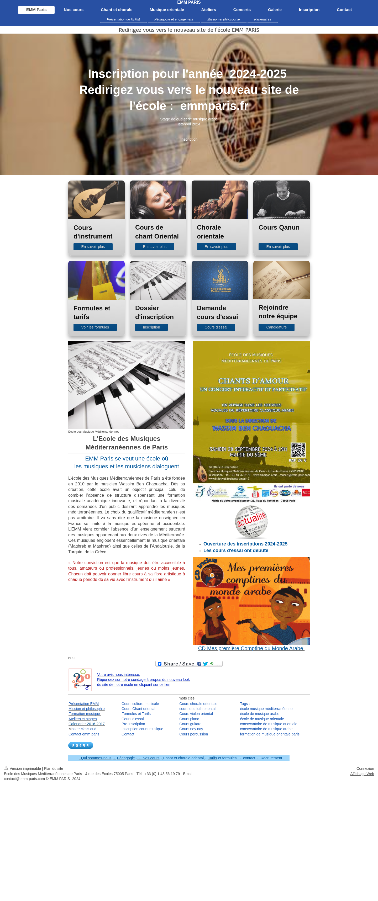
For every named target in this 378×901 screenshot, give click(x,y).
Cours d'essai (216, 327)
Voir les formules (95, 327)
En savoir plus (93, 247)
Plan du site (53, 768)
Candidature (276, 327)
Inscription (188, 139)
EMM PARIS (189, 2)
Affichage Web (362, 774)
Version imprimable (23, 768)
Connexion (365, 768)
